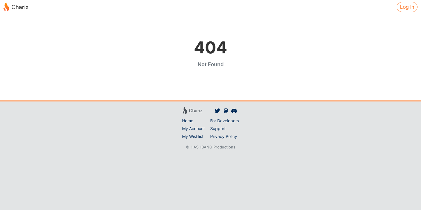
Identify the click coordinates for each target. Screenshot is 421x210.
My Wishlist (192, 136)
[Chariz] (16, 7)
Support (218, 128)
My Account (193, 128)
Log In (407, 7)
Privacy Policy (223, 136)
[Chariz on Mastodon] (226, 110)
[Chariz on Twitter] (217, 110)
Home (187, 120)
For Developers (224, 120)
